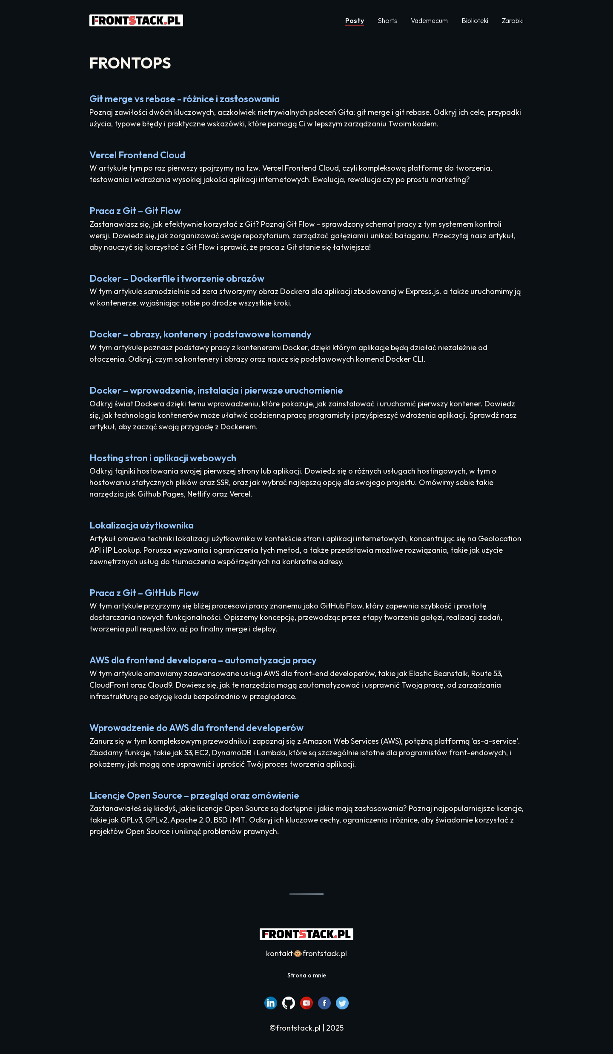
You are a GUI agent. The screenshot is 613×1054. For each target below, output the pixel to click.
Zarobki (513, 20)
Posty (354, 20)
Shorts (387, 20)
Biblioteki (474, 20)
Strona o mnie (306, 975)
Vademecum (429, 20)
